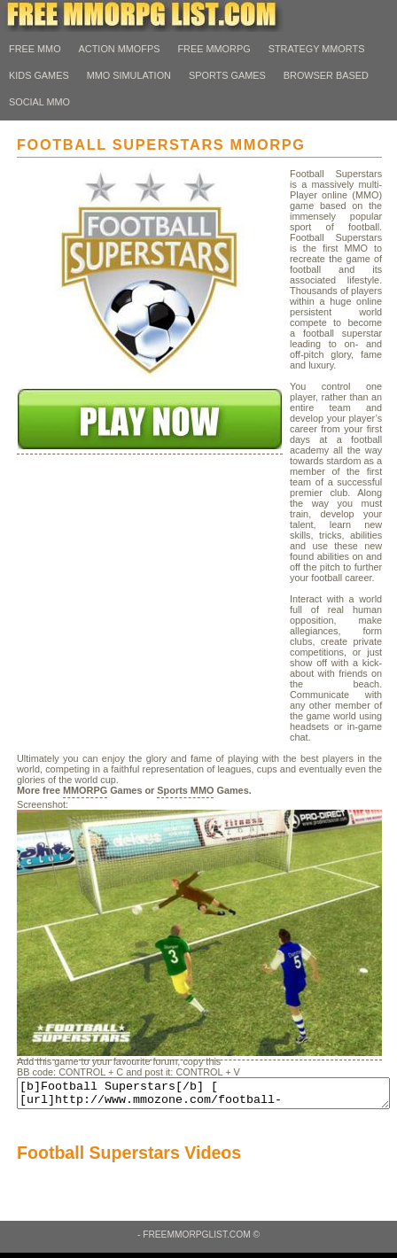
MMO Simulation (129, 75)
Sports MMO (185, 790)
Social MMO (39, 102)
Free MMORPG (213, 48)
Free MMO (35, 48)
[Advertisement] (150, 624)
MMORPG (85, 790)
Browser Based (326, 75)
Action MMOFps (119, 48)
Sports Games (227, 75)
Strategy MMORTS (317, 48)
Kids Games (39, 75)
